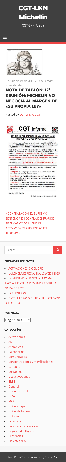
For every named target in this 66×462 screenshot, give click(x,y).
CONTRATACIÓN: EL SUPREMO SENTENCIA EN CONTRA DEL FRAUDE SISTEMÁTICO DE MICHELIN (30, 218)
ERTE (11, 381)
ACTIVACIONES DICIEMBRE (25, 268)
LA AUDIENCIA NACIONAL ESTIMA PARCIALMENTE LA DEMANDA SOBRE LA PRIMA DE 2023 (30, 283)
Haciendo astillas (19, 391)
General (13, 386)
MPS (11, 401)
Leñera (13, 396)
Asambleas (15, 347)
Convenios (15, 372)
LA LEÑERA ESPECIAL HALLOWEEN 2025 (34, 273)
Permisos (14, 421)
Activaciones (16, 337)
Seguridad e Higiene (21, 431)
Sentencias (15, 436)
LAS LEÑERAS (17, 293)
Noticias (13, 416)
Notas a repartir (19, 406)
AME (11, 342)
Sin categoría (17, 441)
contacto (14, 367)
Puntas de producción (23, 426)
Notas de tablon (15, 85)
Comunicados (45, 81)
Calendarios (16, 352)
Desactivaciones (19, 377)
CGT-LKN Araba (30, 115)
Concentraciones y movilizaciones (30, 362)
